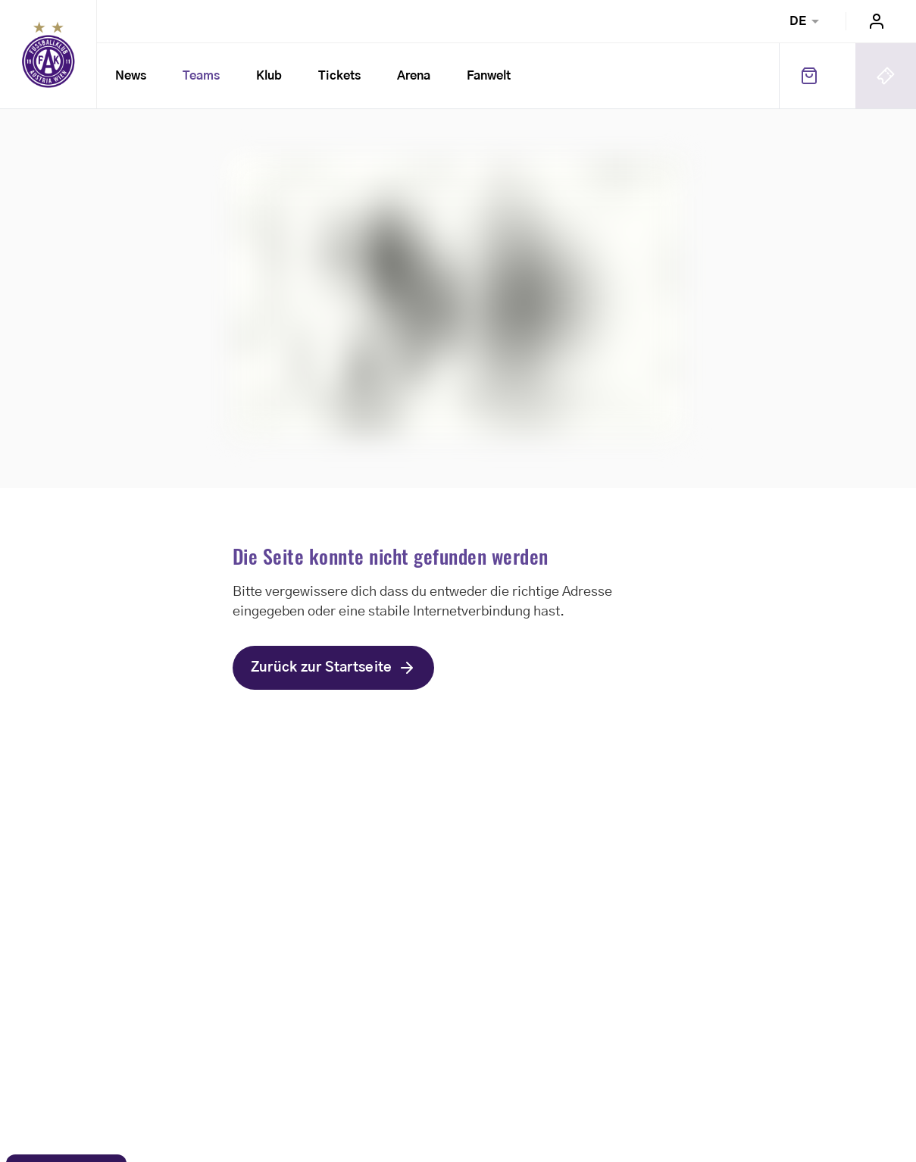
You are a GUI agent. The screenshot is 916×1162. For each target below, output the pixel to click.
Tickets (339, 76)
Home (48, 54)
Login (877, 21)
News (130, 76)
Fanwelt (489, 76)
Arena (413, 76)
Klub (269, 76)
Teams (201, 76)
